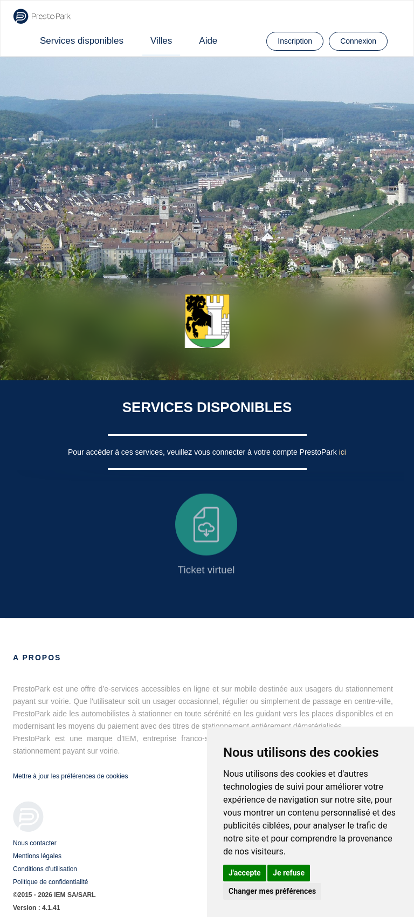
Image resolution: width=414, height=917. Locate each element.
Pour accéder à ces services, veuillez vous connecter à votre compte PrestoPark (203, 452)
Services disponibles (81, 41)
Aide (208, 41)
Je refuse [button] (289, 872)
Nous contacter (35, 843)
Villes (161, 41)
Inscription (295, 41)
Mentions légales (37, 856)
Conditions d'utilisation (45, 869)
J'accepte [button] (245, 872)
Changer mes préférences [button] (272, 891)
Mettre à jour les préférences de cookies (70, 776)
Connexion (358, 41)
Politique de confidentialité (50, 882)
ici (342, 452)
